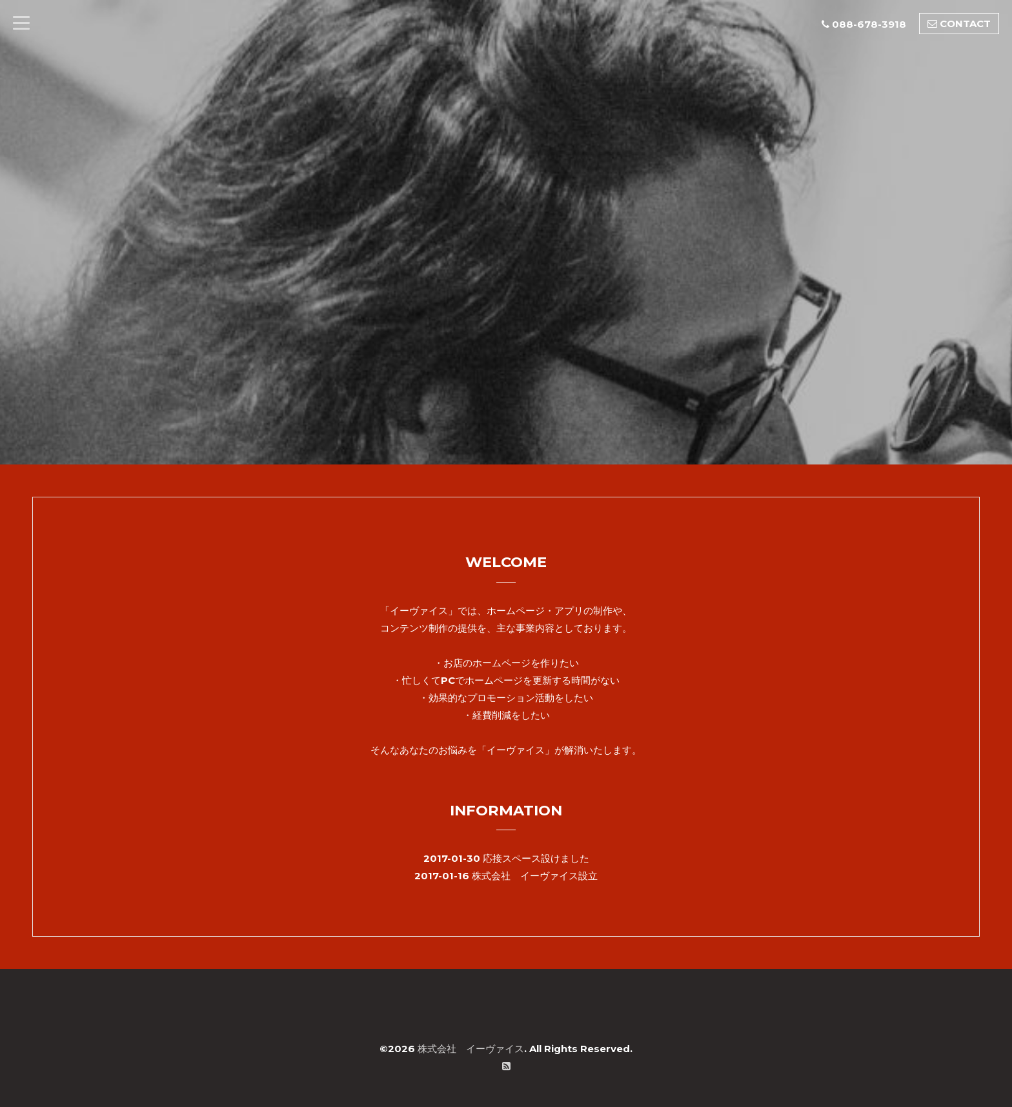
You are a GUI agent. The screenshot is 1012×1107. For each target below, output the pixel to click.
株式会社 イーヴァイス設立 (535, 876)
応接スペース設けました (536, 858)
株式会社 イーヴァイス (471, 1048)
